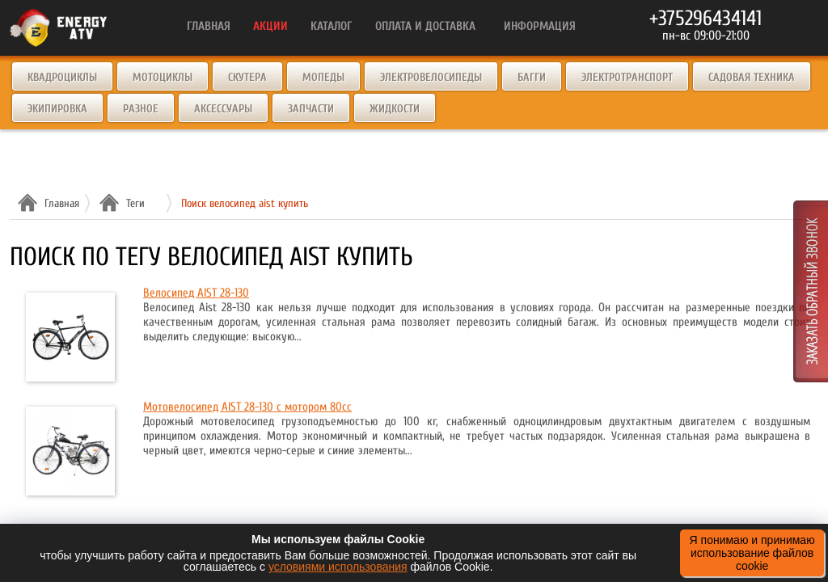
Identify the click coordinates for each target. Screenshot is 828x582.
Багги (532, 77)
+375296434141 (705, 18)
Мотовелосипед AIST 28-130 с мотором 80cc (247, 407)
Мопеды (323, 77)
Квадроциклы (62, 77)
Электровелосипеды (431, 77)
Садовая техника (751, 77)
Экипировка (57, 109)
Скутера (247, 77)
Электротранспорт (627, 77)
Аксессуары (223, 109)
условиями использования (338, 566)
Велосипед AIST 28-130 (196, 293)
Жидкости (395, 109)
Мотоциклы (162, 77)
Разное (140, 109)
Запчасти (311, 109)
